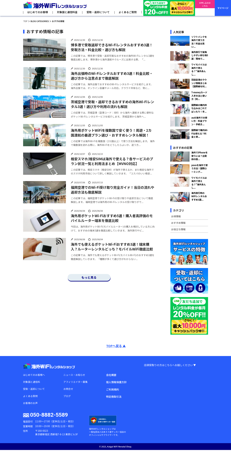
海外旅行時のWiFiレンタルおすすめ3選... (199, 196)
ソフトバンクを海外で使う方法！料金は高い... (199, 42)
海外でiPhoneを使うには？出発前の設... (199, 156)
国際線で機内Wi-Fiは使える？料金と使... (199, 133)
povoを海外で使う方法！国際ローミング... (199, 168)
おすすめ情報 (178, 222)
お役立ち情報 (178, 229)
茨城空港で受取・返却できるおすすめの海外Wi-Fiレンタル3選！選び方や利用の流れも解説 (112, 104)
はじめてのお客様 (37, 12)
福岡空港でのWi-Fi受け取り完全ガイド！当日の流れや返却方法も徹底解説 (112, 190)
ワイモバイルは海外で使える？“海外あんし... (199, 69)
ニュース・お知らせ (74, 375)
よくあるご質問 (128, 12)
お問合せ (68, 389)
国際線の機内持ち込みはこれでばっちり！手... (199, 108)
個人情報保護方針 (116, 382)
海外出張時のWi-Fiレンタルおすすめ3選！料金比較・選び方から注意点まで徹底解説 (112, 76)
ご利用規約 (112, 389)
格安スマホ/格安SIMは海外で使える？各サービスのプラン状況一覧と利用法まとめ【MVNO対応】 (112, 161)
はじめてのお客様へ (34, 375)
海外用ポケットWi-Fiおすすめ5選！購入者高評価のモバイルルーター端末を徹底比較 (112, 218)
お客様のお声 (31, 404)
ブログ (67, 396)
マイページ (222, 8)
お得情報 (176, 216)
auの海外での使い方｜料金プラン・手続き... (199, 121)
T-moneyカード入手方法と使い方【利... (199, 96)
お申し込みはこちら (205, 8)
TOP (25, 21)
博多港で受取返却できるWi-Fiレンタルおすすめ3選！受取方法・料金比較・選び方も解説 (112, 47)
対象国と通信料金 (67, 12)
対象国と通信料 (32, 382)
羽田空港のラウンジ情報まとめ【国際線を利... (199, 83)
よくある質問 (31, 396)
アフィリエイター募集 (76, 382)
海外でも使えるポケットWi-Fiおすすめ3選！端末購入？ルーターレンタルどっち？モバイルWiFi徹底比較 (112, 246)
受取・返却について (98, 12)
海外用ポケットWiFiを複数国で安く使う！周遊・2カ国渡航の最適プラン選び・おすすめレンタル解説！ (111, 133)
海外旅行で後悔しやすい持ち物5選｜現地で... (199, 55)
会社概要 (111, 375)
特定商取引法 (113, 396)
